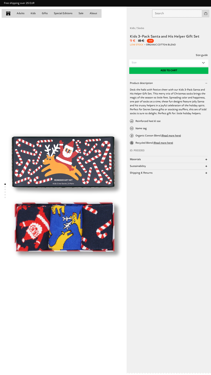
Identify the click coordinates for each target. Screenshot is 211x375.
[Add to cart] (168, 70)
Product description (141, 83)
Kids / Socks (137, 28)
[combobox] (177, 13)
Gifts (45, 13)
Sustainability (138, 166)
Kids (33, 13)
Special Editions (63, 13)
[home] (8, 13)
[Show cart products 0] (205, 13)
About (93, 13)
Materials (135, 159)
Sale (81, 13)
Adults (20, 13)
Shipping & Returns (141, 173)
